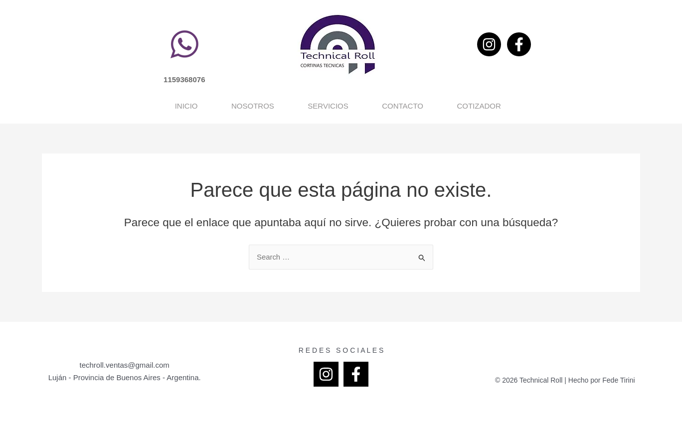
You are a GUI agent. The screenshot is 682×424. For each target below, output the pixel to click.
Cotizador (552, 106)
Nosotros (202, 106)
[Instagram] (489, 44)
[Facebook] (519, 44)
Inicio (94, 106)
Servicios (319, 106)
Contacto (434, 106)
